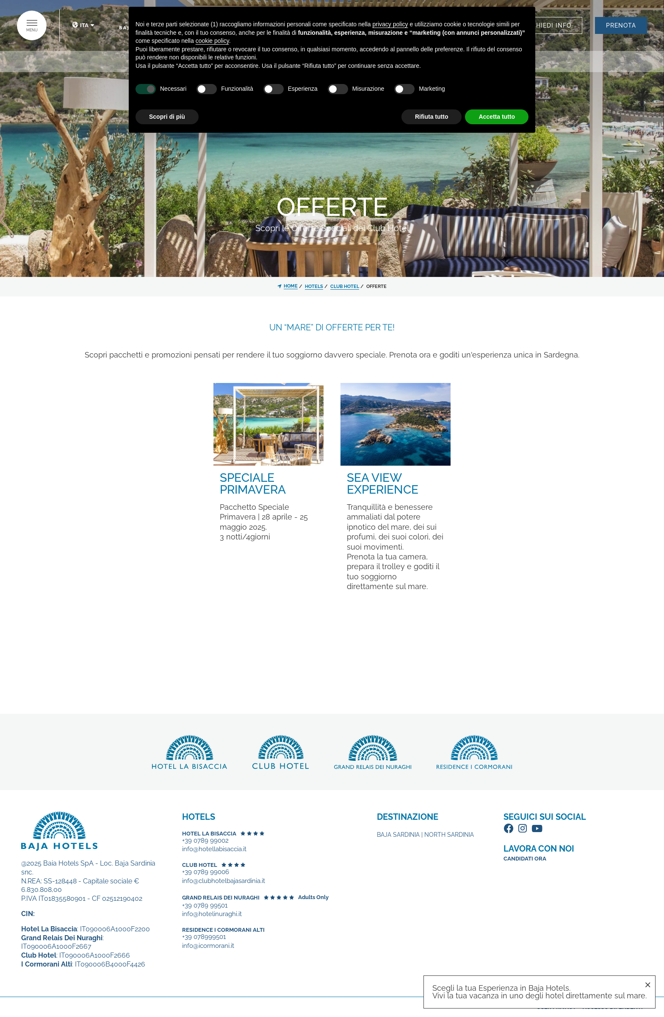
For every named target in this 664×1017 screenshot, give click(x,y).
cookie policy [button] (212, 40)
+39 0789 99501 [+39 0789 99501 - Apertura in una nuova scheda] (204, 905)
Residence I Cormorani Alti (223, 930)
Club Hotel (199, 865)
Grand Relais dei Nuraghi (221, 897)
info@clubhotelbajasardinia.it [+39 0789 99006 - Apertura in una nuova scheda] (223, 881)
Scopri (189, 752)
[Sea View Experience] (395, 423)
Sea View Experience (382, 484)
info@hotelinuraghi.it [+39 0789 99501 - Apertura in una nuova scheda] (212, 914)
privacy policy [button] (390, 24)
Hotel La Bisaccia (209, 833)
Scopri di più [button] (167, 116)
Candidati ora (525, 858)
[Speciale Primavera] (268, 423)
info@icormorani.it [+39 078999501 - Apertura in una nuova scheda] (208, 946)
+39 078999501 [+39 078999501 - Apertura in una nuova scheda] (204, 937)
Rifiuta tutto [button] (431, 116)
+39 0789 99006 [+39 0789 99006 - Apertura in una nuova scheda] (205, 872)
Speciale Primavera (253, 484)
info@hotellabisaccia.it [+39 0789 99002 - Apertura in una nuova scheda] (214, 849)
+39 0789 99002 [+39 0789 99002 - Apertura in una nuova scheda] (205, 841)
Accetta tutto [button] (497, 116)
